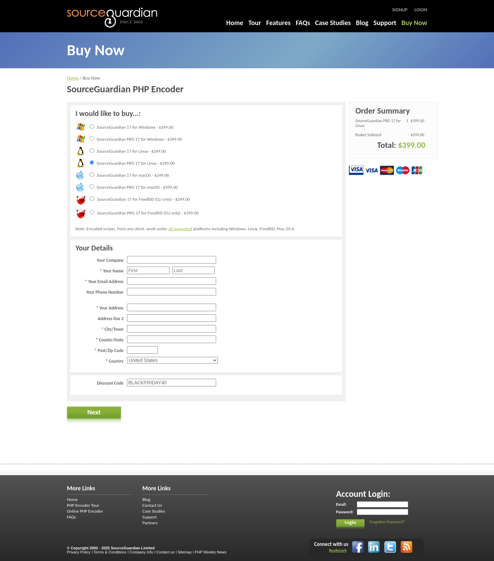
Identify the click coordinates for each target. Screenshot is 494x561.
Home (234, 23)
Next (94, 412)
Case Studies (333, 23)
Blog (362, 23)
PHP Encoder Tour (83, 505)
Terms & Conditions (110, 552)
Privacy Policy (78, 552)
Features (278, 23)
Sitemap (184, 552)
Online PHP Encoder (85, 511)
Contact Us (152, 505)
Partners (149, 522)
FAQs (303, 23)
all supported (180, 228)
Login (420, 10)
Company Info (141, 552)
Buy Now (414, 23)
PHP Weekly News (210, 552)
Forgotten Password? (387, 521)
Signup (400, 10)
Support (385, 23)
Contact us (165, 552)
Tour (254, 23)
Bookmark (337, 550)
